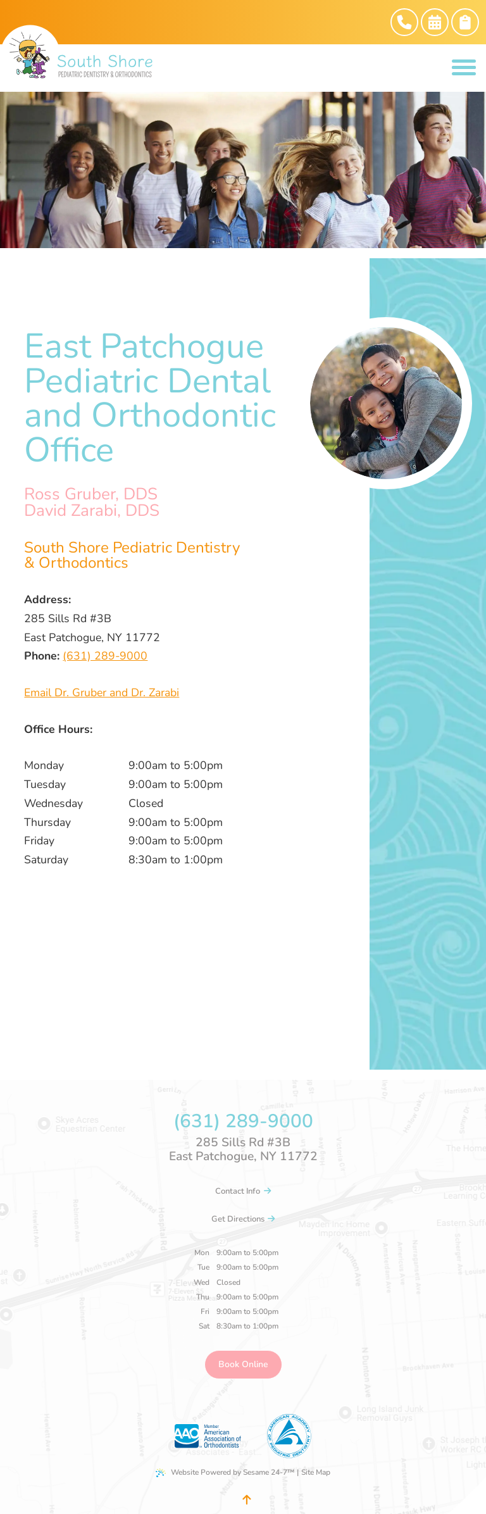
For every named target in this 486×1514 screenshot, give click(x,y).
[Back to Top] (246, 1500)
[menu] (464, 68)
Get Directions (243, 1219)
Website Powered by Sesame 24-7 (225, 1472)
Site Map (315, 1472)
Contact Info (243, 1191)
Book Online (243, 1364)
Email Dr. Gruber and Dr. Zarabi (101, 692)
